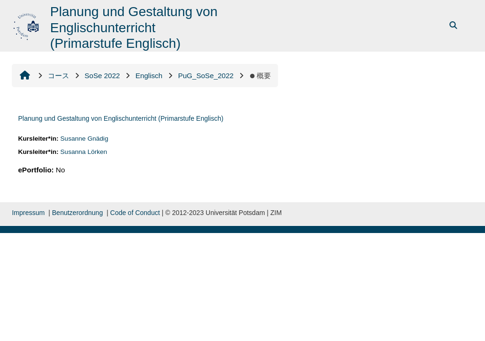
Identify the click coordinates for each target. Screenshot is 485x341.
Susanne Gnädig (84, 138)
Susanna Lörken (83, 151)
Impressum (28, 212)
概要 (260, 76)
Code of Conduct (135, 212)
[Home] (27, 25)
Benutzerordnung (77, 212)
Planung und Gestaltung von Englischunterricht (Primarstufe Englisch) (120, 118)
